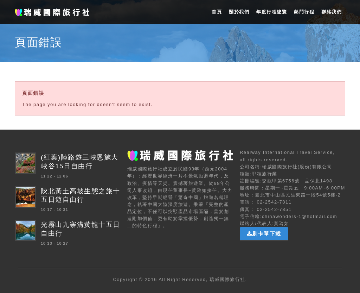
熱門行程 (304, 11)
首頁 (217, 11)
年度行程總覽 (271, 11)
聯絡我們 (331, 11)
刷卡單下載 (264, 234)
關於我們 (239, 11)
